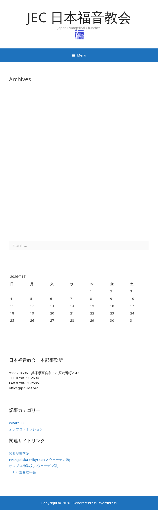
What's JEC (17, 423)
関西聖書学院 (19, 453)
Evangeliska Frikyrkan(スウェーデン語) (39, 459)
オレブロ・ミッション (26, 429)
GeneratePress (85, 503)
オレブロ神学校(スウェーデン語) (33, 465)
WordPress (108, 503)
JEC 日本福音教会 (79, 17)
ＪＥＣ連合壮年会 (22, 472)
